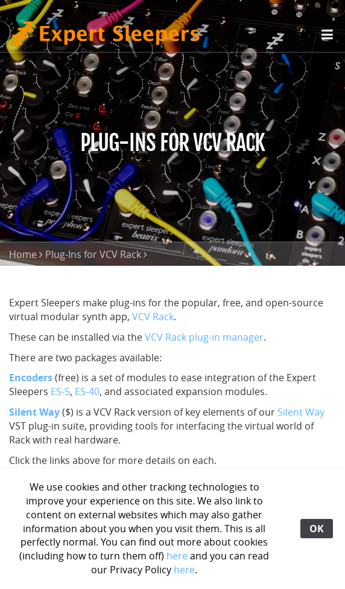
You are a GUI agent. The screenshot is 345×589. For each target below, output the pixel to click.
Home (23, 254)
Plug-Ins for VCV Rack (93, 254)
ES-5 (60, 391)
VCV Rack (153, 316)
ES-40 (87, 391)
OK (316, 528)
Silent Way (300, 412)
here (177, 555)
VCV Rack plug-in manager (204, 337)
